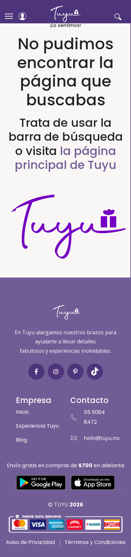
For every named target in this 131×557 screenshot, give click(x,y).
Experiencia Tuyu (37, 426)
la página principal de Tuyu (65, 158)
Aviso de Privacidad (30, 542)
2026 (76, 504)
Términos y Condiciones (95, 542)
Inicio (22, 412)
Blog (21, 440)
